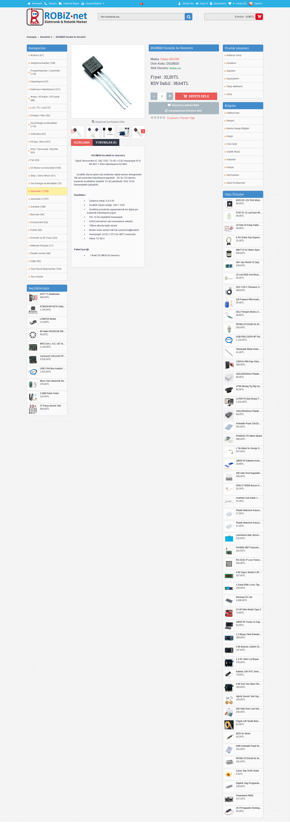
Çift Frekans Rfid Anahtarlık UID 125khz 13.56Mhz (249, 299)
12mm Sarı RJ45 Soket (247, 771)
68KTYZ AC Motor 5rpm (248, 250)
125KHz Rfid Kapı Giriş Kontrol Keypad (249, 361)
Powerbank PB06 (244, 795)
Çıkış (229, 94)
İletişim (230, 120)
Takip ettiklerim (235, 86)
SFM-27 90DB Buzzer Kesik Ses (249, 485)
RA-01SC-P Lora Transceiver (249, 560)
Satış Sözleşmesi (236, 182)
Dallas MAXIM (169, 59)
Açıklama (82, 142)
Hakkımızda (233, 112)
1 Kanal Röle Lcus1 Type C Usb (249, 585)
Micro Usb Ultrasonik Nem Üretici (53, 381)
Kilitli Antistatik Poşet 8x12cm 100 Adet (249, 746)
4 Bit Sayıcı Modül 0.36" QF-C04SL (249, 572)
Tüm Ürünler (37, 276)
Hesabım (231, 63)
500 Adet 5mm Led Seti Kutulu (249, 709)
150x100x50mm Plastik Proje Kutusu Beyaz (249, 374)
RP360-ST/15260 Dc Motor (249, 324)
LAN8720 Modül (48, 319)
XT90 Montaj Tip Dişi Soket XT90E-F (249, 386)
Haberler (231, 159)
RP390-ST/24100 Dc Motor (249, 758)
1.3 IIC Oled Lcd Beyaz (247, 659)
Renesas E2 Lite (244, 597)
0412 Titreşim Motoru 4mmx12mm (249, 312)
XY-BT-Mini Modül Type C (248, 609)
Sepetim (231, 70)
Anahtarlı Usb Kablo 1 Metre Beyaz (249, 498)
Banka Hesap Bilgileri (238, 128)
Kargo (230, 136)
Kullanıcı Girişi (234, 55)
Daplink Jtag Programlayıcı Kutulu (249, 783)
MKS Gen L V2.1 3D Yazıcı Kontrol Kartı (53, 344)
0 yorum (172, 118)
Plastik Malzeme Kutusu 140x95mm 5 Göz (249, 510)
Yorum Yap (187, 118)
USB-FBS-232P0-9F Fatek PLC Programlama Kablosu (249, 337)
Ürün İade (232, 144)
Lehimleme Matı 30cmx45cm (249, 535)
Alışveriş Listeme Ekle (185, 105)
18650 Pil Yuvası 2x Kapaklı (249, 622)
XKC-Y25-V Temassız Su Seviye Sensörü (249, 287)
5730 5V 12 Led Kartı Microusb (249, 213)
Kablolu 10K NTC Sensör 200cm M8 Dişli (249, 671)
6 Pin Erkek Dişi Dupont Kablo (249, 237)
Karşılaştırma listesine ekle (185, 110)
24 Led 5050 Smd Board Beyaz (249, 275)
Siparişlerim (233, 78)
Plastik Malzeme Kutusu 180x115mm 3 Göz (249, 523)
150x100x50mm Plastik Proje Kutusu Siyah (249, 411)
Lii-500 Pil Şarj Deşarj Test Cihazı (249, 399)
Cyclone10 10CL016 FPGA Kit (53, 356)
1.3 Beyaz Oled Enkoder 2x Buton (249, 634)
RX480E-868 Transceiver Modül (249, 547)
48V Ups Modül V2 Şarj (247, 262)
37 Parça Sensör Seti (50, 406)
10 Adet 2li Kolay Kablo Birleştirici (249, 225)
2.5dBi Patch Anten (49, 393)
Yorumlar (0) (106, 142)
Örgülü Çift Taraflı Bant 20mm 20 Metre (249, 721)
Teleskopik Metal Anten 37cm (249, 349)
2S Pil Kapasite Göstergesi (249, 808)
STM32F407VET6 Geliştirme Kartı (53, 306)
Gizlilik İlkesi (233, 151)
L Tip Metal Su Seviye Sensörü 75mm (249, 448)
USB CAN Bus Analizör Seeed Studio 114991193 (53, 368)
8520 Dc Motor (243, 733)
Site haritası (233, 175)
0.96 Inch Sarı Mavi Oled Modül (249, 684)
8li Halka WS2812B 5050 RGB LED (53, 331)
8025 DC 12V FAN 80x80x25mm (249, 200)
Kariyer (230, 167)
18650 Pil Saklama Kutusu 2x (249, 461)
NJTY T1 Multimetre (50, 294)
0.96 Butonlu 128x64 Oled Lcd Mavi (249, 647)
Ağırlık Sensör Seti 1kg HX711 (249, 696)
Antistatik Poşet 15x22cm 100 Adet (249, 423)
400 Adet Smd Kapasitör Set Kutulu (249, 473)
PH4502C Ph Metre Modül (249, 436)
